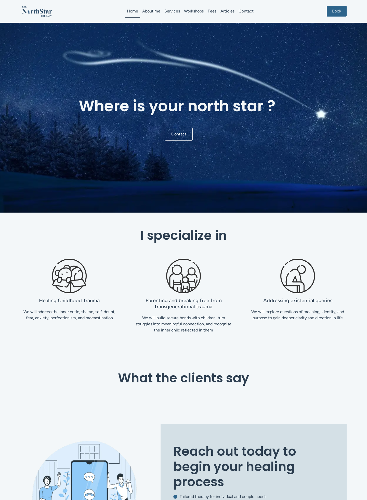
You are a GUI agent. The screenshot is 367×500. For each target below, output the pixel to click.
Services (172, 11)
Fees (212, 11)
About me (151, 11)
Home (132, 11)
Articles (227, 11)
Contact (246, 11)
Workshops (194, 11)
